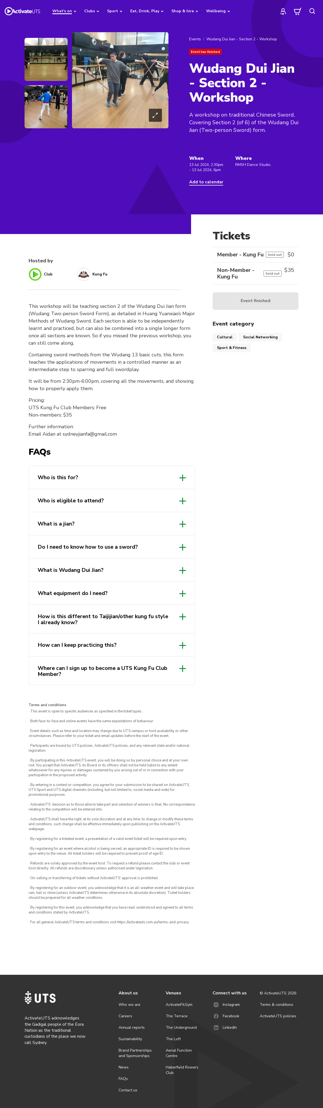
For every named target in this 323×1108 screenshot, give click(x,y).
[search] (312, 11)
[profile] (283, 11)
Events (195, 39)
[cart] (297, 11)
